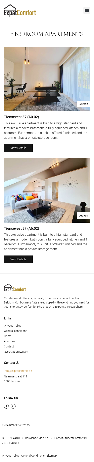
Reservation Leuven (16, 351)
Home (7, 336)
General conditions (15, 330)
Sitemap (52, 455)
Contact (9, 346)
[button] (86, 10)
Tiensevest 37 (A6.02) (21, 228)
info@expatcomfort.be (18, 370)
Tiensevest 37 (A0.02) (21, 117)
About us (9, 341)
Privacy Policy (12, 325)
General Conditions (33, 455)
